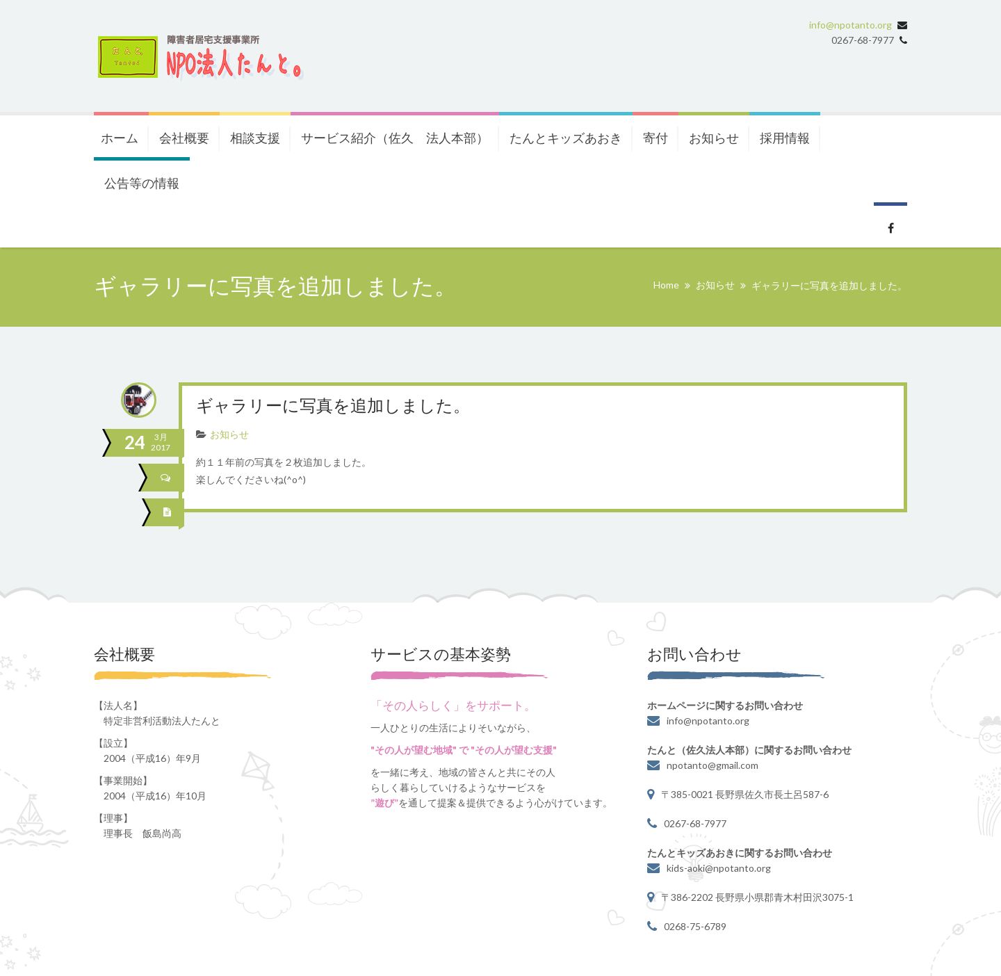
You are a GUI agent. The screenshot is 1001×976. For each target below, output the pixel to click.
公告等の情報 (141, 182)
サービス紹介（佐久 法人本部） (395, 137)
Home (666, 285)
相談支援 (255, 137)
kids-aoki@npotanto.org (719, 868)
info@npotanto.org (850, 25)
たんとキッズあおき (566, 137)
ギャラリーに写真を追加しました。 (333, 407)
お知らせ (714, 137)
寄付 (655, 137)
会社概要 (184, 137)
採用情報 (785, 137)
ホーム (119, 137)
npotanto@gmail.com (712, 765)
